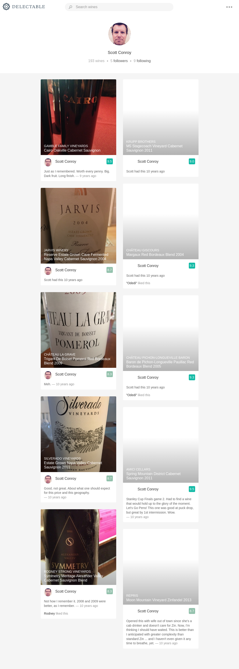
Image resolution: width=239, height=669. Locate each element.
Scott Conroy (65, 161)
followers (121, 61)
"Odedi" (131, 283)
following (144, 61)
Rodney (49, 613)
